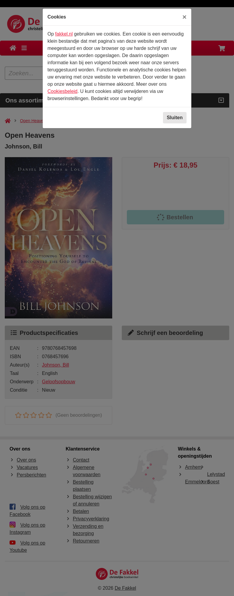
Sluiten (175, 117)
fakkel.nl (64, 33)
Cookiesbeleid (62, 91)
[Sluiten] (184, 17)
